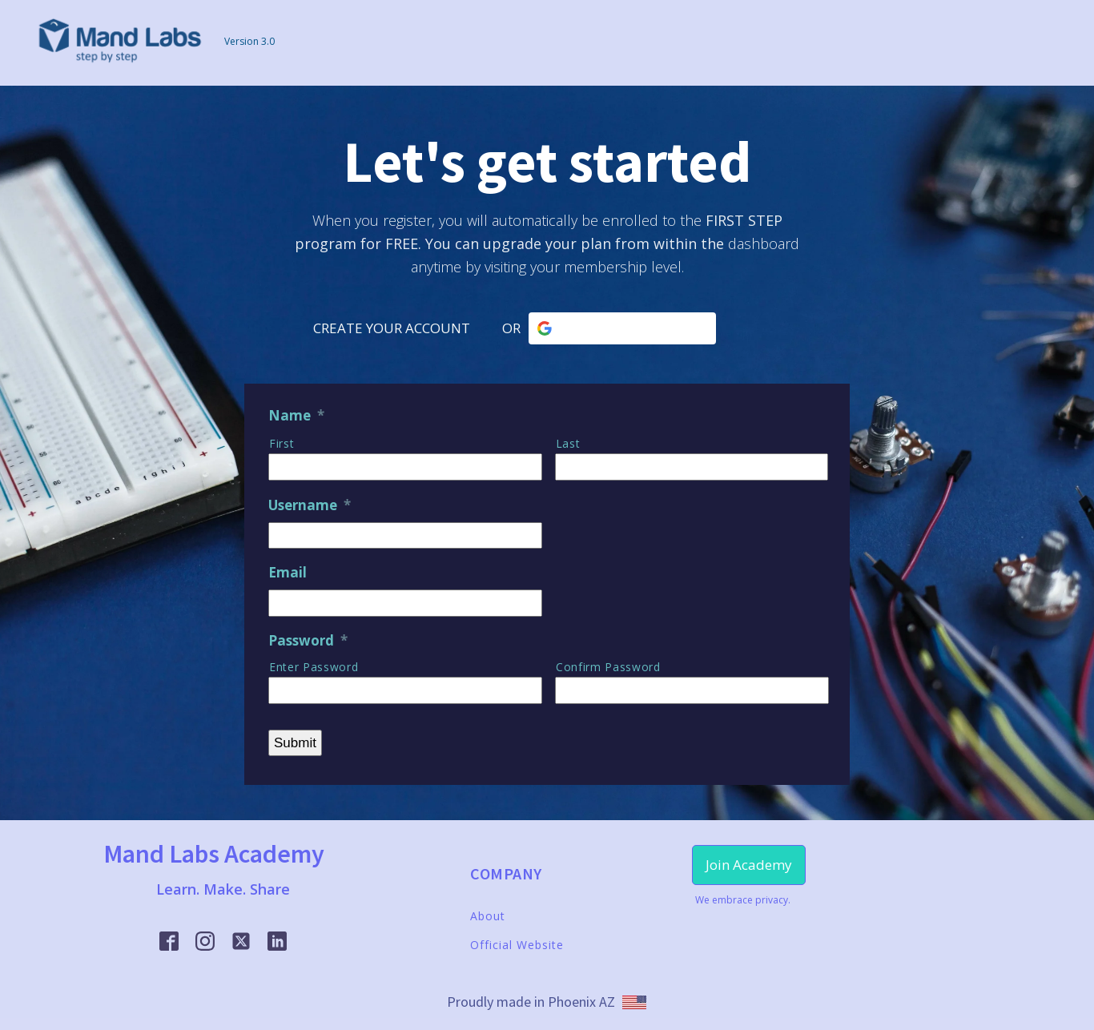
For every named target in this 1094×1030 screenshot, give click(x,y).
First (281, 443)
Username (309, 505)
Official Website (517, 945)
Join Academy (749, 864)
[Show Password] (519, 686)
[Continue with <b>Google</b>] (622, 328)
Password (308, 641)
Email (287, 572)
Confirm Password (608, 666)
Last (568, 443)
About (487, 916)
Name (296, 415)
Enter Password (313, 666)
